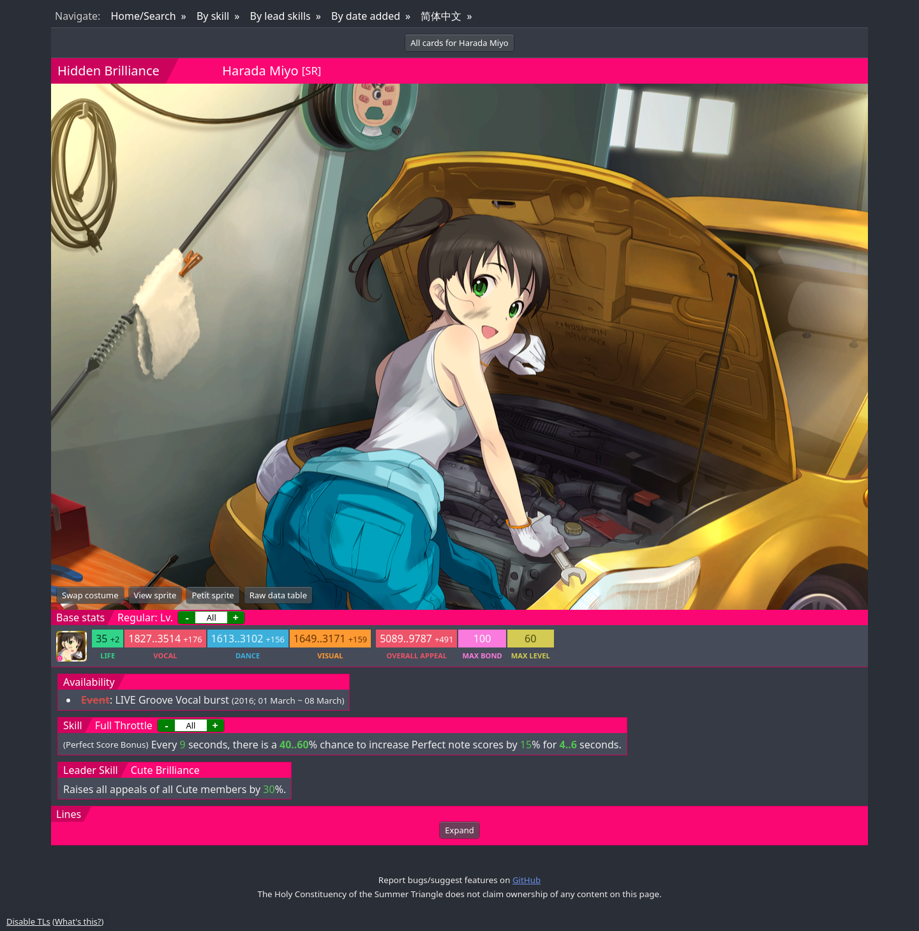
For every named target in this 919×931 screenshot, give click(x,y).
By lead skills (280, 16)
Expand (459, 830)
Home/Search (143, 16)
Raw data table (278, 595)
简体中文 (441, 16)
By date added (365, 16)
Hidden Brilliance (108, 70)
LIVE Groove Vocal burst (171, 700)
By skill (213, 16)
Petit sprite (212, 595)
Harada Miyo (260, 70)
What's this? (78, 921)
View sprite (155, 595)
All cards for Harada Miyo (459, 43)
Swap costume (90, 595)
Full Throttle (124, 725)
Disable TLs (28, 921)
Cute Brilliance (165, 770)
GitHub (526, 880)
